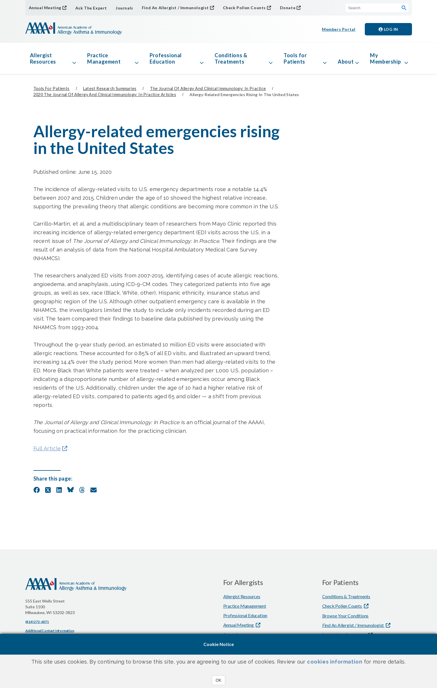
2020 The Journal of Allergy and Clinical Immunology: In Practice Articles (104, 94)
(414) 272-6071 (37, 622)
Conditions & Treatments (231, 58)
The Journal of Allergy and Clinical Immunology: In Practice (208, 88)
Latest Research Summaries (110, 88)
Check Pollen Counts (244, 7)
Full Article (47, 448)
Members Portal (338, 29)
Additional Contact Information (49, 630)
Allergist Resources (43, 58)
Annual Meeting (45, 7)
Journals (124, 7)
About (346, 61)
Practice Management (104, 58)
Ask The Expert (91, 7)
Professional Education (166, 58)
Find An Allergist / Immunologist (175, 7)
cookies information (334, 662)
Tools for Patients (295, 58)
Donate (288, 7)
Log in (388, 29)
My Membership (385, 58)
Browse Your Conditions (345, 615)
